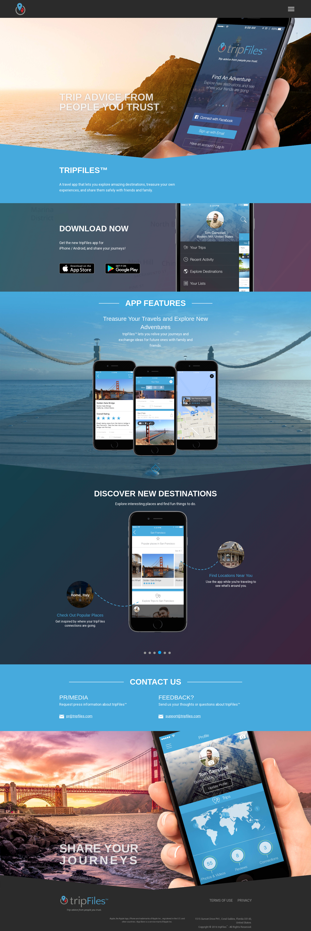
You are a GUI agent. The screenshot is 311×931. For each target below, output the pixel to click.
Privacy (245, 900)
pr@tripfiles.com (79, 716)
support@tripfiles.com (183, 716)
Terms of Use (221, 900)
